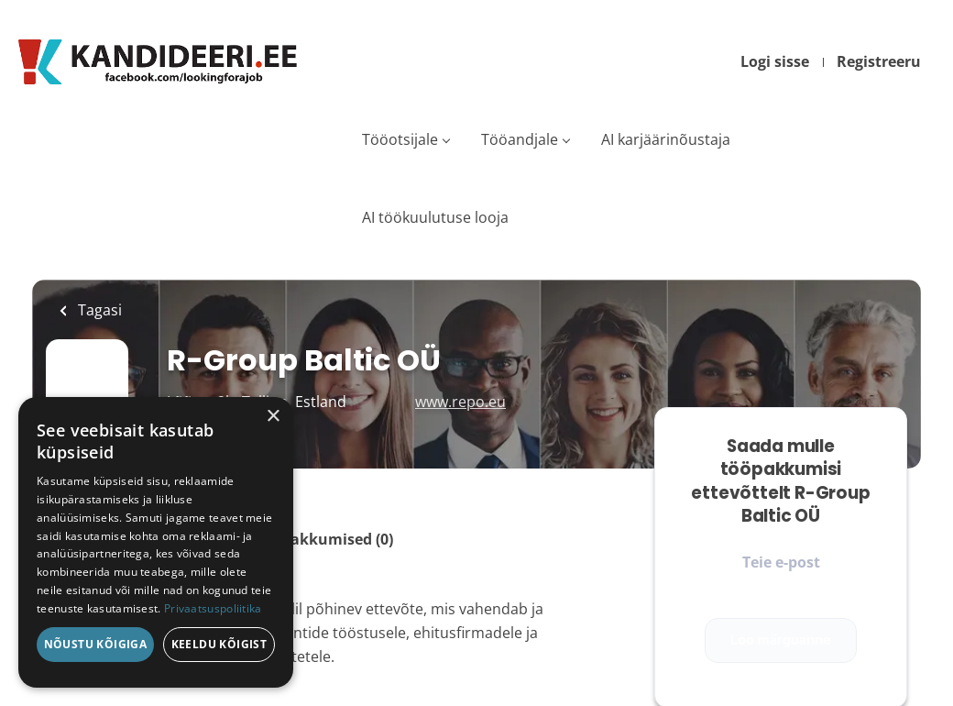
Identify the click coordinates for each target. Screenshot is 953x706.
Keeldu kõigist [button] (219, 644)
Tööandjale (519, 139)
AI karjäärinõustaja (665, 139)
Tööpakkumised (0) (324, 539)
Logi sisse (774, 61)
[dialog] (155, 542)
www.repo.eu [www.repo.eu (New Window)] (460, 402)
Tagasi (98, 310)
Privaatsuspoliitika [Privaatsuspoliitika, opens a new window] (213, 608)
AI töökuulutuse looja (435, 217)
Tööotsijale (400, 139)
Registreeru (879, 61)
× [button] (272, 417)
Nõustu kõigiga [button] (96, 644)
